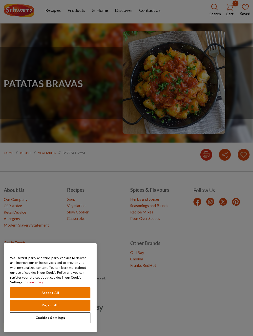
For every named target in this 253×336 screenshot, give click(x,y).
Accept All (50, 293)
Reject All (50, 305)
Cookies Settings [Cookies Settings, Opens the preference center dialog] (50, 318)
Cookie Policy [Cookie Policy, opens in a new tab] (33, 282)
